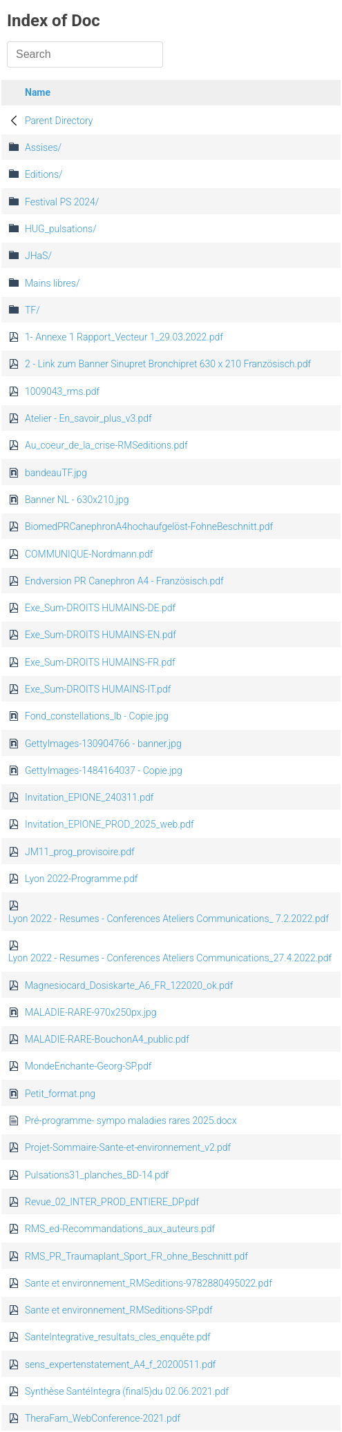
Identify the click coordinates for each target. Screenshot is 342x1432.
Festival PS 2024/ (62, 201)
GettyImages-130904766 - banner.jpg (103, 743)
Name (37, 92)
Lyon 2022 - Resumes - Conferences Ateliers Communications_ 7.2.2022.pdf (168, 918)
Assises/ (43, 147)
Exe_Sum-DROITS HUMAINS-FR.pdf (100, 662)
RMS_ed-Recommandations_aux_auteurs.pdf (120, 1228)
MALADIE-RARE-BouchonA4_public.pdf (107, 1039)
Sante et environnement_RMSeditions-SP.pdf (119, 1310)
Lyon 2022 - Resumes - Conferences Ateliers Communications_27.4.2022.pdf (170, 957)
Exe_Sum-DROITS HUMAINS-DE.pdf (100, 607)
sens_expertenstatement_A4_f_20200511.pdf (120, 1364)
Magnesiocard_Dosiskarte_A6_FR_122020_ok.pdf (129, 985)
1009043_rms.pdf (62, 391)
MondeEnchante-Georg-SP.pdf (88, 1066)
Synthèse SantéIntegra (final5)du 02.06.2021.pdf (127, 1391)
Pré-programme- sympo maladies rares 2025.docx (131, 1120)
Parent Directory (59, 120)
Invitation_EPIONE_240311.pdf (89, 797)
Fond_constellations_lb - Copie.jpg (97, 716)
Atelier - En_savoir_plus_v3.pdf (88, 418)
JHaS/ (38, 255)
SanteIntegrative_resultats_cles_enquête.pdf (118, 1336)
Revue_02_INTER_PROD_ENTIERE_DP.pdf (112, 1201)
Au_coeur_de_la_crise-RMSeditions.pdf (106, 445)
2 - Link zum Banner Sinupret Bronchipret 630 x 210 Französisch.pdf (168, 363)
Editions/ (44, 174)
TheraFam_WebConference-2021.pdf (102, 1418)
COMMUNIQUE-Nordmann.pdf (89, 554)
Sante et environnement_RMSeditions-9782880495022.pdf (148, 1283)
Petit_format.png (60, 1093)
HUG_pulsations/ (61, 228)
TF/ (32, 310)
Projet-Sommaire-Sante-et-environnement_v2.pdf (128, 1147)
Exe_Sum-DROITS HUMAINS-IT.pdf (98, 689)
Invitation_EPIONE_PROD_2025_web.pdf (109, 824)
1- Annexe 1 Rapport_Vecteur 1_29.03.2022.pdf (124, 336)
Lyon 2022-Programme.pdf (81, 878)
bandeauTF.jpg (56, 472)
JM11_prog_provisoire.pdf (80, 851)
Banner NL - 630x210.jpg (77, 499)
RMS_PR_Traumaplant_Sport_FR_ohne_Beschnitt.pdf (136, 1256)
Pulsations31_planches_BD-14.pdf (97, 1174)
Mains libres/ (52, 283)
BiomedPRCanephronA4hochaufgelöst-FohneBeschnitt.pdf (149, 526)
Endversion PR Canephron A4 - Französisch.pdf (124, 580)
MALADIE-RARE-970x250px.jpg (91, 1012)
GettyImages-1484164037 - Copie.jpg (103, 770)
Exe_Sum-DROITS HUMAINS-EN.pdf (100, 634)
